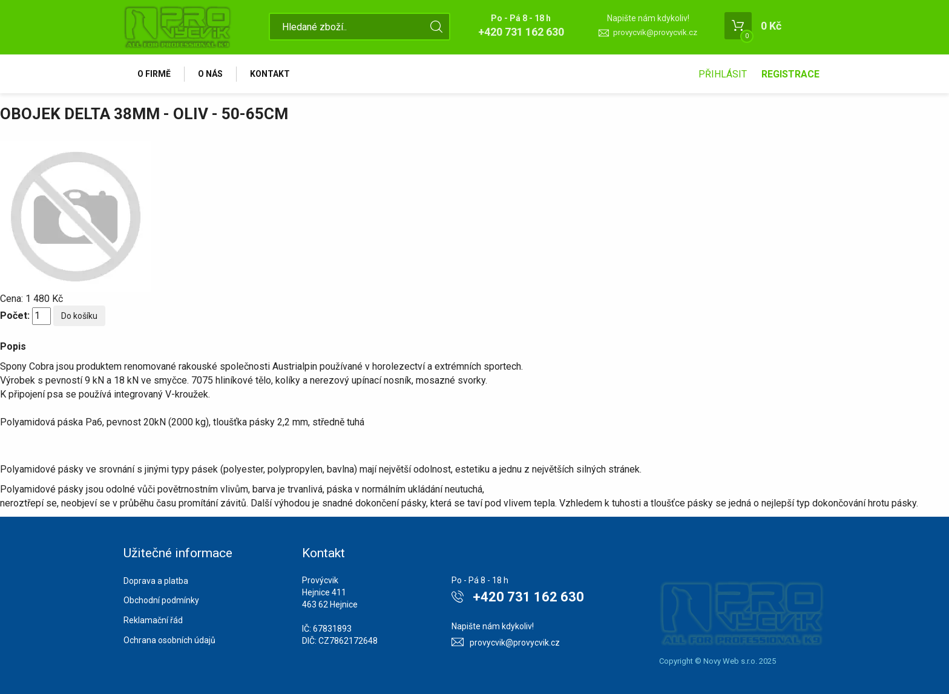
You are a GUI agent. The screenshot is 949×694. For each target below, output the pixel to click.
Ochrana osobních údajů (169, 640)
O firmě (154, 74)
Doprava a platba (155, 581)
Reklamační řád (153, 620)
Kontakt (270, 74)
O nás (210, 74)
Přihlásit (722, 74)
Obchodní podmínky (161, 600)
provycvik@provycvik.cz (655, 32)
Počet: (15, 315)
